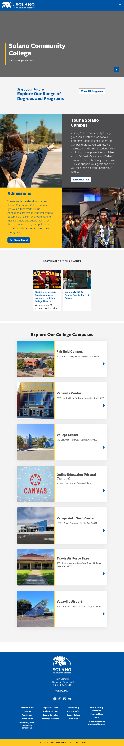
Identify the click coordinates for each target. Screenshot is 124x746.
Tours (96, 717)
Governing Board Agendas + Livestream (27, 725)
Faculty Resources (50, 718)
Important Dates (50, 707)
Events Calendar (50, 715)
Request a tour (81, 179)
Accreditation (27, 707)
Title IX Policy (80, 742)
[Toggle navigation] (119, 5)
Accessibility (73, 707)
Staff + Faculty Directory (96, 708)
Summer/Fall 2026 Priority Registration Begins (75, 295)
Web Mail (73, 718)
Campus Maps (96, 714)
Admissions (27, 715)
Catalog (27, 711)
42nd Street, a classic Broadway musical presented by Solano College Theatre (45, 297)
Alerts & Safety (74, 711)
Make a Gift (27, 718)
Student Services (50, 711)
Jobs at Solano (73, 715)
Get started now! (19, 240)
